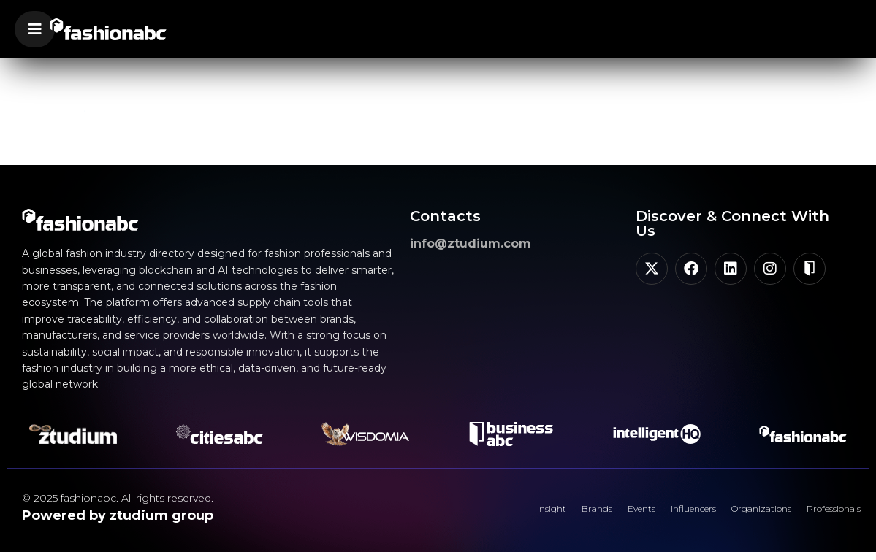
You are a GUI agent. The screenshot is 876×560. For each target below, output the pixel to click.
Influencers (650, 512)
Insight (474, 512)
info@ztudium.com (470, 243)
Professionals (824, 512)
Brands (529, 512)
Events (585, 512)
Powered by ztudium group (117, 515)
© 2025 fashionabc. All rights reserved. (117, 498)
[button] (35, 29)
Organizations (735, 512)
